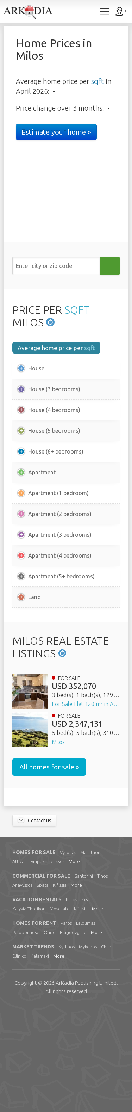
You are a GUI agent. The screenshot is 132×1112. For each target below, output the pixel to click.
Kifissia (60, 990)
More (74, 967)
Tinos (102, 981)
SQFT (77, 310)
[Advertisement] (66, 669)
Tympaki (37, 967)
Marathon (90, 958)
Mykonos (88, 1052)
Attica (18, 967)
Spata (43, 990)
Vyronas (68, 958)
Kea (85, 1005)
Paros (71, 1005)
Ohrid (50, 1038)
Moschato (60, 1014)
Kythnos (66, 1052)
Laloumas (85, 1028)
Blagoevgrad (73, 1038)
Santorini (84, 981)
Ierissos (57, 967)
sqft (97, 81)
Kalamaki (40, 1061)
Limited (86, 1089)
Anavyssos (22, 990)
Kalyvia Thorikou (28, 1014)
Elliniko (19, 1061)
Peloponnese (25, 1038)
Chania (108, 1052)
